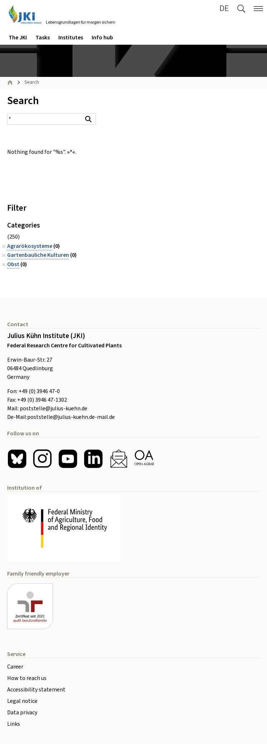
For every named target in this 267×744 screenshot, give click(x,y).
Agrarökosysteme (29, 246)
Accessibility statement (36, 690)
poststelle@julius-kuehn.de (53, 408)
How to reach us (27, 678)
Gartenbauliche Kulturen (38, 255)
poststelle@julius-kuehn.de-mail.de (71, 417)
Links (13, 724)
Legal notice (22, 701)
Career (15, 667)
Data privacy (22, 712)
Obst (13, 264)
